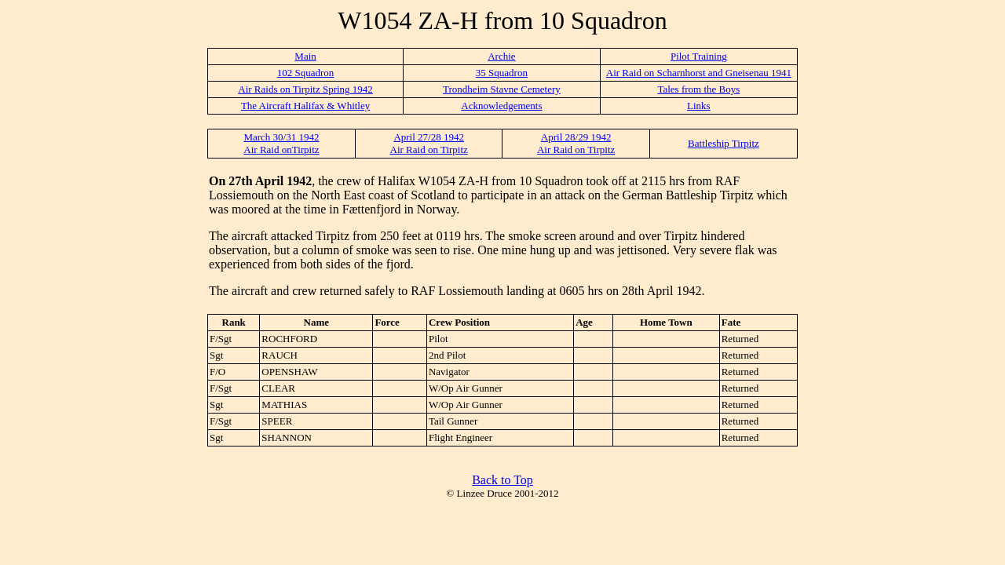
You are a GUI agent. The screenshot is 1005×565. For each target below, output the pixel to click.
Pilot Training (699, 56)
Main (305, 56)
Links (699, 105)
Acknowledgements (501, 105)
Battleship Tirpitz (723, 143)
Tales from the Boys (698, 89)
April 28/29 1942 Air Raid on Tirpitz (576, 143)
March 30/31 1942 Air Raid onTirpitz (281, 143)
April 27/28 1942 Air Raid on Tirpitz (429, 143)
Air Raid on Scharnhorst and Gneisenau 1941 (698, 72)
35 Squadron (502, 72)
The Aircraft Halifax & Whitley (305, 105)
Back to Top (502, 480)
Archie (501, 56)
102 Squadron (305, 72)
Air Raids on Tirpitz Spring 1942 (305, 89)
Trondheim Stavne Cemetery (502, 89)
